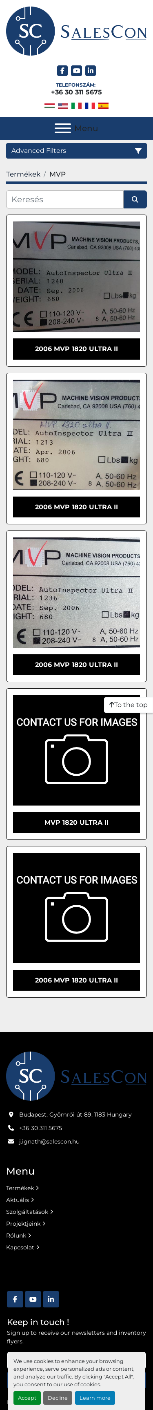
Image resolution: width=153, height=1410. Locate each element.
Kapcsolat (20, 1247)
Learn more (95, 1398)
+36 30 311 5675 (76, 92)
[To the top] (128, 705)
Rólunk (16, 1235)
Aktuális (17, 1200)
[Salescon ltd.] (76, 1075)
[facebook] (62, 70)
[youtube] (76, 70)
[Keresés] (65, 199)
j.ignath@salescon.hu (49, 1141)
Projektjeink (23, 1223)
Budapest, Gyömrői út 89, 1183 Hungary (75, 1114)
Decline (58, 1398)
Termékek (20, 1188)
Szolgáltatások (27, 1211)
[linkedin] (90, 70)
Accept (27, 1398)
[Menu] (63, 128)
